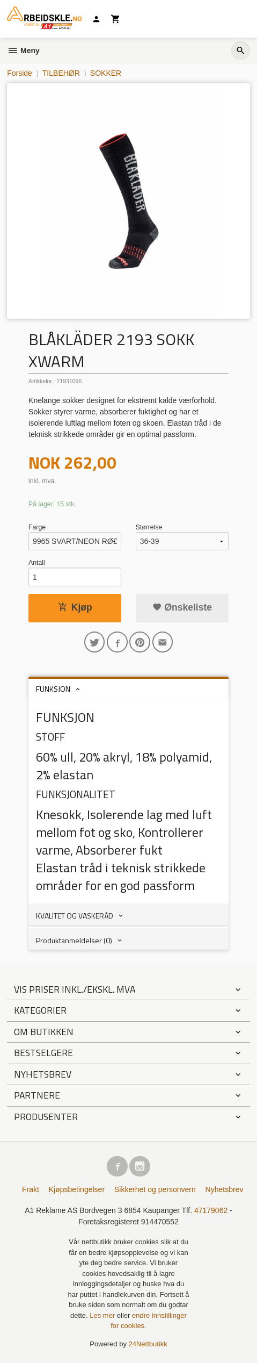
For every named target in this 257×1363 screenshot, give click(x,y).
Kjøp (75, 607)
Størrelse (149, 527)
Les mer (103, 1315)
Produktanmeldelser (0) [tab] (74, 940)
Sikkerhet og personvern (155, 1189)
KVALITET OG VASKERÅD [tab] (74, 915)
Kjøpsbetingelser (77, 1189)
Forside (19, 73)
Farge (37, 527)
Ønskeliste (182, 607)
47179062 (210, 1210)
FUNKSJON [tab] (53, 688)
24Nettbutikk (148, 1344)
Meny (23, 50)
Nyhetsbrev (224, 1189)
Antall (36, 562)
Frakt (30, 1189)
